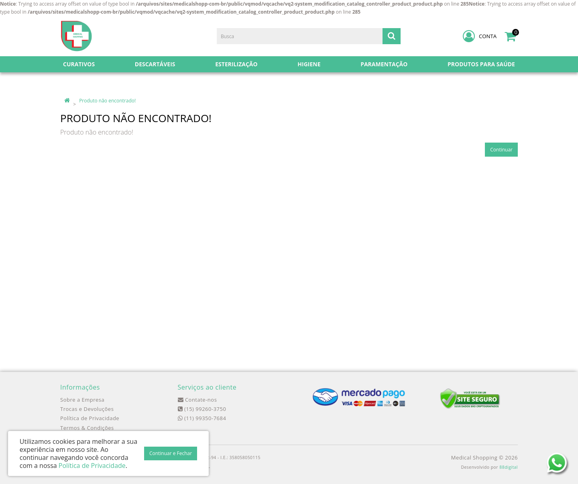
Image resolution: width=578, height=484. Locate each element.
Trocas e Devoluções (87, 409)
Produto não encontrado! (107, 100)
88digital (508, 467)
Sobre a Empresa (82, 399)
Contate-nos (197, 399)
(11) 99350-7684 (202, 418)
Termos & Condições (87, 427)
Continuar (501, 149)
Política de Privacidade (89, 418)
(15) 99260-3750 (202, 409)
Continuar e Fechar (170, 453)
